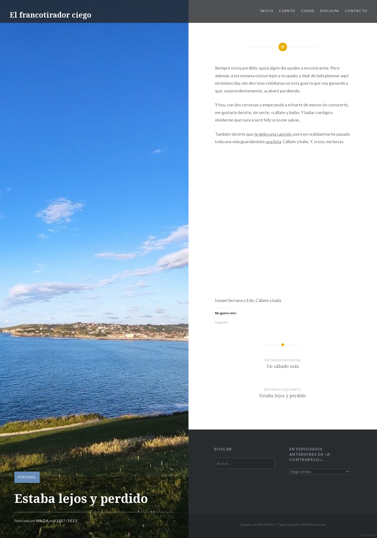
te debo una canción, (273, 134)
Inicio (266, 11)
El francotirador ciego (50, 15)
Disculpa (329, 11)
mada (42, 521)
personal (27, 477)
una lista (273, 141)
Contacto (356, 11)
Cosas (307, 11)
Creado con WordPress (257, 524)
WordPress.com (314, 524)
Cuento (287, 11)
